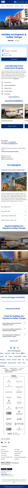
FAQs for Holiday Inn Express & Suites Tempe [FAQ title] (14, 317)
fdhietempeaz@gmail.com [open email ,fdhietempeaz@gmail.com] (10, 143)
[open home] (1, 370)
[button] (26, 2)
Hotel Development (19, 451)
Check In (4, 49)
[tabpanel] (14, 186)
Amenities (17, 6)
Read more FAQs (14, 340)
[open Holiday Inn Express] (16, 369)
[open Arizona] (21, 368)
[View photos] (4, 291)
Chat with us (3, 453)
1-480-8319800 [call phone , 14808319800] (12, 142)
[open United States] (13, 368)
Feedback (17, 459)
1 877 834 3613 (14, 463)
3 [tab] (14, 28)
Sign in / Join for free (19, 2)
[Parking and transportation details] (9, 151)
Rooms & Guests (5, 53)
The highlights (14, 165)
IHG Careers (17, 449)
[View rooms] (4, 246)
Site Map (3, 458)
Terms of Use (4, 455)
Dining (22, 6)
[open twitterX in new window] (17, 348)
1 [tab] (12, 28)
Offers (2, 6)
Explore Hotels (18, 453)
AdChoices (17, 455)
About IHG (3, 449)
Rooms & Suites (9, 6)
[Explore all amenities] (14, 97)
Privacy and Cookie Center (6, 457)
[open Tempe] (6, 369)
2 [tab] (13, 28)
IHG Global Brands (5, 451)
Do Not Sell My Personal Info (21, 457)
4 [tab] (14, 28)
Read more (16, 78)
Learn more (4, 474)
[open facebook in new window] (10, 348)
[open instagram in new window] (13, 348)
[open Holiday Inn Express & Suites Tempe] (11, 371)
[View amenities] (5, 269)
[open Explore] (5, 368)
